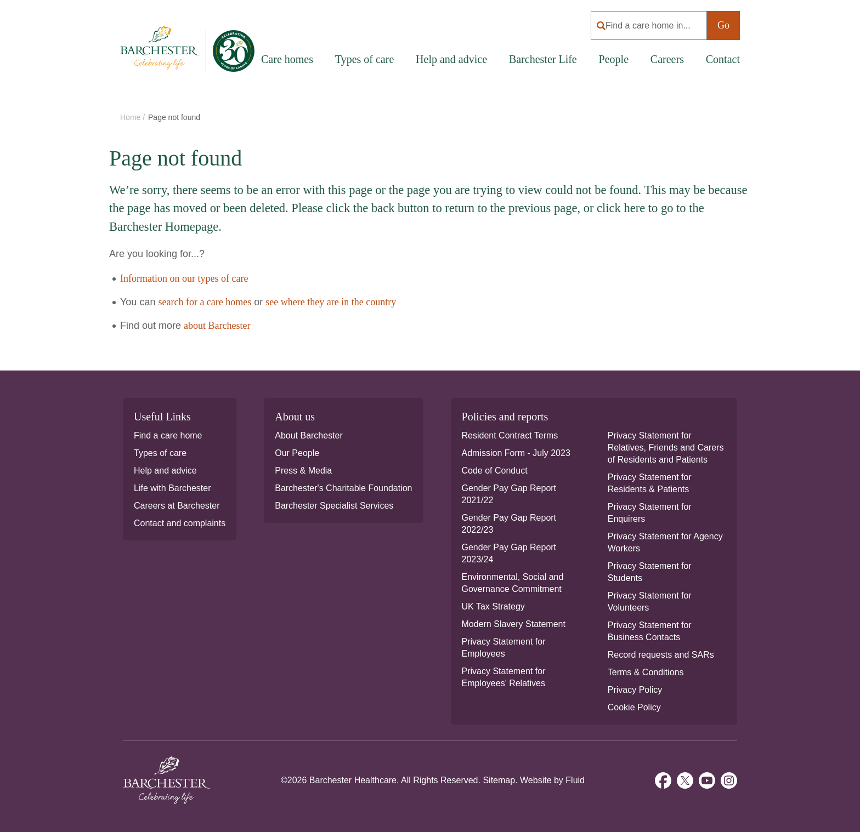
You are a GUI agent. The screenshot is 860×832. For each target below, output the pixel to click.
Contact (723, 59)
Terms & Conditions (646, 672)
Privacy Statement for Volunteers (650, 601)
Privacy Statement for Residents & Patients (650, 483)
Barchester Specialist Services (334, 505)
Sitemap (499, 780)
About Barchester (309, 435)
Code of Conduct (495, 470)
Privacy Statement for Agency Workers (665, 542)
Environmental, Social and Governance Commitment (513, 583)
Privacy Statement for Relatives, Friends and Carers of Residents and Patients (666, 447)
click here (621, 208)
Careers (667, 59)
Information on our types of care (184, 278)
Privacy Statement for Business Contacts (650, 631)
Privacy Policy (635, 689)
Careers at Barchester (177, 505)
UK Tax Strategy (493, 606)
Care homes (287, 59)
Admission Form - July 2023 (516, 453)
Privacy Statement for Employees (504, 647)
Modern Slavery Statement (513, 624)
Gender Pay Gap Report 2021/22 (509, 494)
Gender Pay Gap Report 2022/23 (509, 523)
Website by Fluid (552, 780)
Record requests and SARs (661, 654)
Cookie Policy (634, 707)
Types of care (160, 453)
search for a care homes (204, 302)
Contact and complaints (179, 523)
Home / (133, 117)
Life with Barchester (172, 488)
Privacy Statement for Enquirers (650, 512)
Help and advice (451, 59)
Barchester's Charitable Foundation (343, 488)
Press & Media (303, 470)
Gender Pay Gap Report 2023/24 (509, 553)
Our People (297, 453)
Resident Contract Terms (510, 435)
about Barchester (217, 325)
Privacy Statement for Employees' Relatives (504, 677)
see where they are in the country (330, 302)
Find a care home (168, 435)
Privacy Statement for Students (650, 572)
